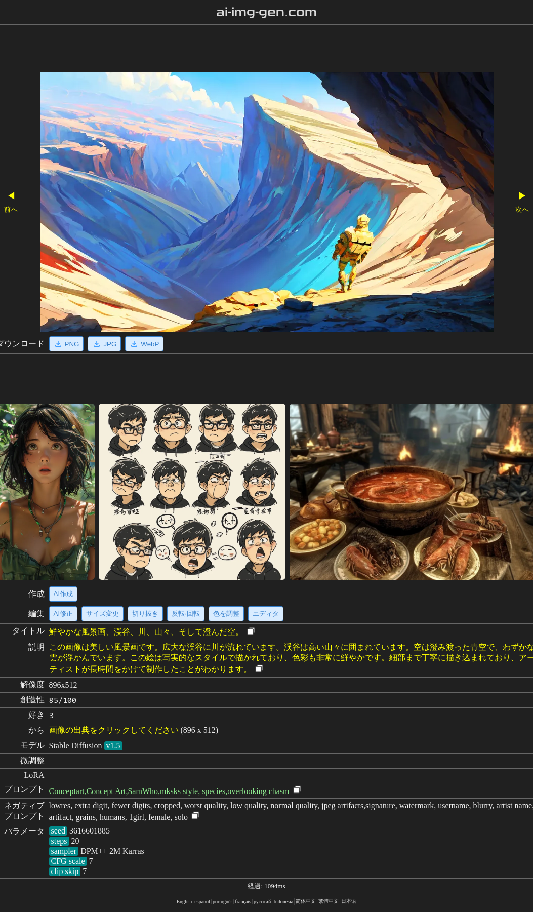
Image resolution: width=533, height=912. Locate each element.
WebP (144, 343)
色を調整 (226, 613)
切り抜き (145, 613)
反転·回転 (186, 613)
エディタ (266, 613)
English (184, 901)
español (202, 901)
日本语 (348, 901)
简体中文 (306, 901)
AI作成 (63, 594)
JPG (104, 343)
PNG (66, 343)
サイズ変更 (102, 613)
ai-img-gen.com (266, 12)
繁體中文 (328, 901)
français (243, 901)
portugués (222, 901)
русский (262, 901)
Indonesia (283, 901)
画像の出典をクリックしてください (114, 730)
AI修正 (63, 613)
